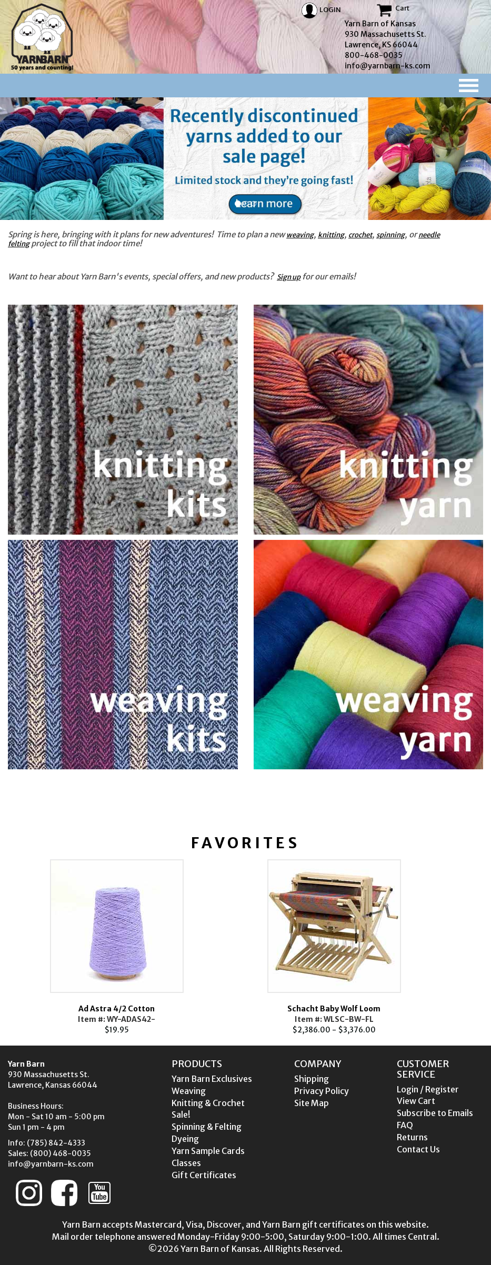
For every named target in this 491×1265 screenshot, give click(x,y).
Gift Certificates (204, 1175)
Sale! (181, 1114)
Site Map (311, 1103)
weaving (300, 234)
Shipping (311, 1078)
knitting (331, 234)
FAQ (405, 1125)
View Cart (416, 1101)
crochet (360, 234)
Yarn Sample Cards (208, 1151)
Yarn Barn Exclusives (212, 1078)
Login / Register (428, 1089)
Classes (186, 1163)
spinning (390, 234)
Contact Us (418, 1149)
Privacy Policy (321, 1091)
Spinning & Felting (207, 1126)
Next (458, 947)
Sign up (288, 277)
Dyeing (185, 1138)
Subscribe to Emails (435, 1113)
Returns (412, 1137)
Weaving (189, 1091)
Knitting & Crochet (208, 1103)
